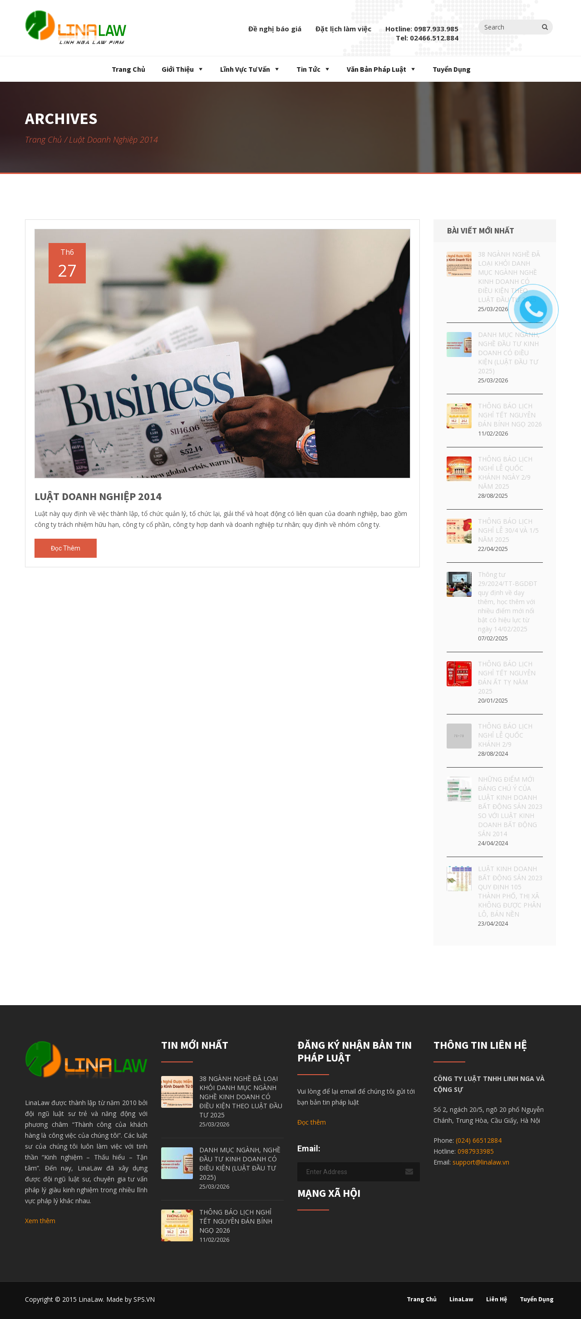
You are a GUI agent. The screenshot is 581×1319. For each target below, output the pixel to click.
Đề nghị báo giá (274, 28)
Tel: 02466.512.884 (427, 37)
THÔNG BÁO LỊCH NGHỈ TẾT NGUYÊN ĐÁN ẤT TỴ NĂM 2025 (507, 677)
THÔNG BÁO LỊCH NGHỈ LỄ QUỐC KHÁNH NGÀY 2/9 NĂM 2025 (505, 473)
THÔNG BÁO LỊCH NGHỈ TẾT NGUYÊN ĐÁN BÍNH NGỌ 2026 (510, 415)
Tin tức (308, 69)
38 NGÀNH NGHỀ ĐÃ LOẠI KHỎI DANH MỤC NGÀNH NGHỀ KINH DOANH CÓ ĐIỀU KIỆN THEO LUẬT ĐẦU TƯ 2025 (240, 1096)
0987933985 (476, 1151)
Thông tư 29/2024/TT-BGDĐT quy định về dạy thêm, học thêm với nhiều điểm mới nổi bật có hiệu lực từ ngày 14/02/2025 (507, 601)
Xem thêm (40, 1220)
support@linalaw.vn (481, 1162)
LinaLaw (461, 1299)
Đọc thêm (65, 548)
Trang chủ (127, 69)
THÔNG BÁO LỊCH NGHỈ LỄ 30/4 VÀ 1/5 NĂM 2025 (508, 530)
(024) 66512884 (479, 1140)
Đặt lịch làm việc (343, 28)
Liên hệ (496, 1299)
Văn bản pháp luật (376, 69)
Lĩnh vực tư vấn (245, 69)
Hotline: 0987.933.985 (421, 28)
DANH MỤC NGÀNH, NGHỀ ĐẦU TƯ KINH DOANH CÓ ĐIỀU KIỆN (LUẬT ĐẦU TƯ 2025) (240, 1163)
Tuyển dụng (452, 69)
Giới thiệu (178, 69)
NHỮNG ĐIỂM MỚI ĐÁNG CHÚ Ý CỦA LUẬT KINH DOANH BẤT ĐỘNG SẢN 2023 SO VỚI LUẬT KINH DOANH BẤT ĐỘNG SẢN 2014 (510, 806)
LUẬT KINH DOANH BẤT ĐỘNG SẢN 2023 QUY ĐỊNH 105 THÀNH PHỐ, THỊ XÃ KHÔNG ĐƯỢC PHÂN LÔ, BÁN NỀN (510, 891)
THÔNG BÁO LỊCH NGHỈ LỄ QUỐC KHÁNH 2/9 (505, 735)
